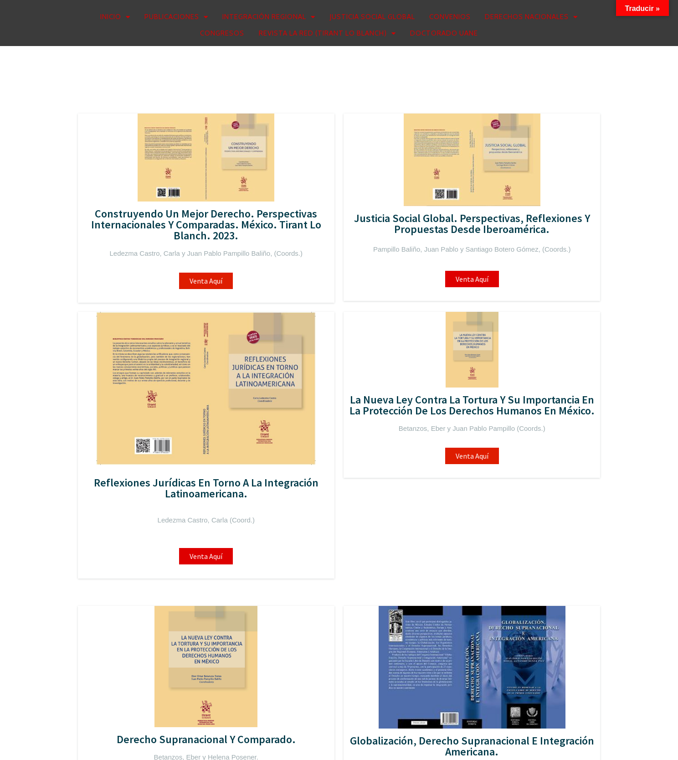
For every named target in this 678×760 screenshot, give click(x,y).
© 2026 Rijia (110, 743)
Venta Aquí (139, 307)
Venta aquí (405, 304)
